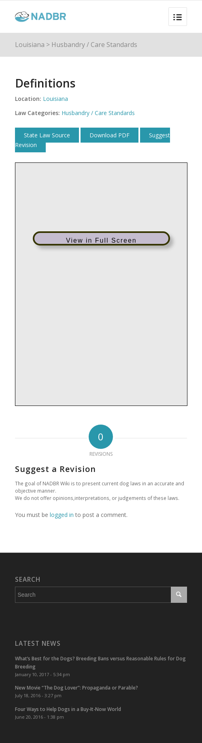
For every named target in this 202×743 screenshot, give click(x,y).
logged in (62, 515)
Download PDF (109, 135)
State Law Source (47, 135)
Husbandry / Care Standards (94, 44)
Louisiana (30, 44)
